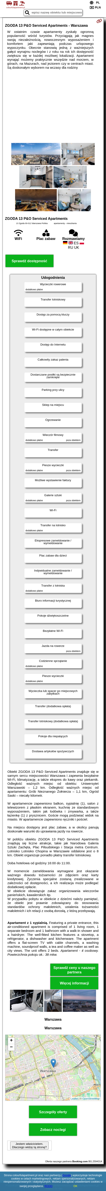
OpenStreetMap (91, 1098)
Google (66, 1175)
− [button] (11, 1047)
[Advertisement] (53, 106)
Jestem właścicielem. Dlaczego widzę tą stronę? (29, 1145)
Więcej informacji (74, 983)
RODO (49, 1186)
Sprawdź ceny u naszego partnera (74, 970)
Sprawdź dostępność (29, 261)
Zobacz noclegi (53, 1130)
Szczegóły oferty (53, 1112)
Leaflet (74, 1098)
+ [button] (11, 1040)
